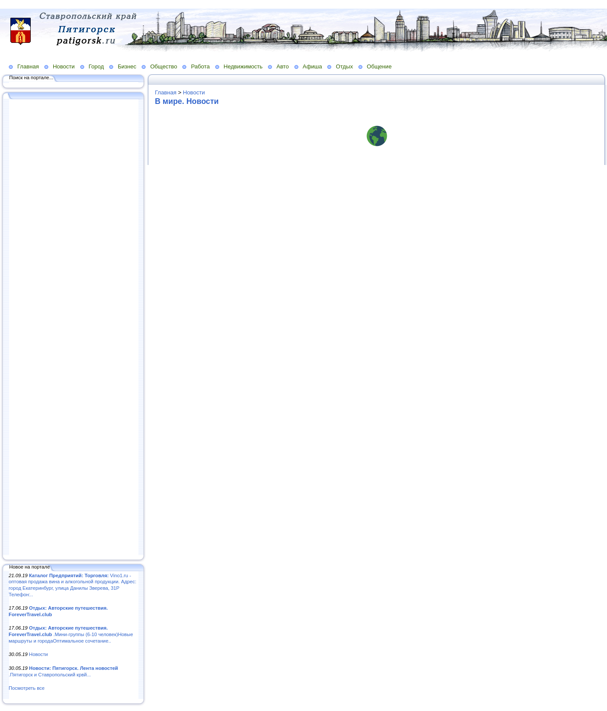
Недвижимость (243, 66)
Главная (28, 66)
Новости (64, 66)
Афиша (312, 66)
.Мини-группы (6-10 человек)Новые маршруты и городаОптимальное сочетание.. (71, 634)
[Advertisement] (73, 327)
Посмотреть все (27, 688)
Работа (200, 66)
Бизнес (127, 66)
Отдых (344, 66)
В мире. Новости (186, 101)
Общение (379, 66)
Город (96, 66)
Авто (282, 66)
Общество (163, 66)
